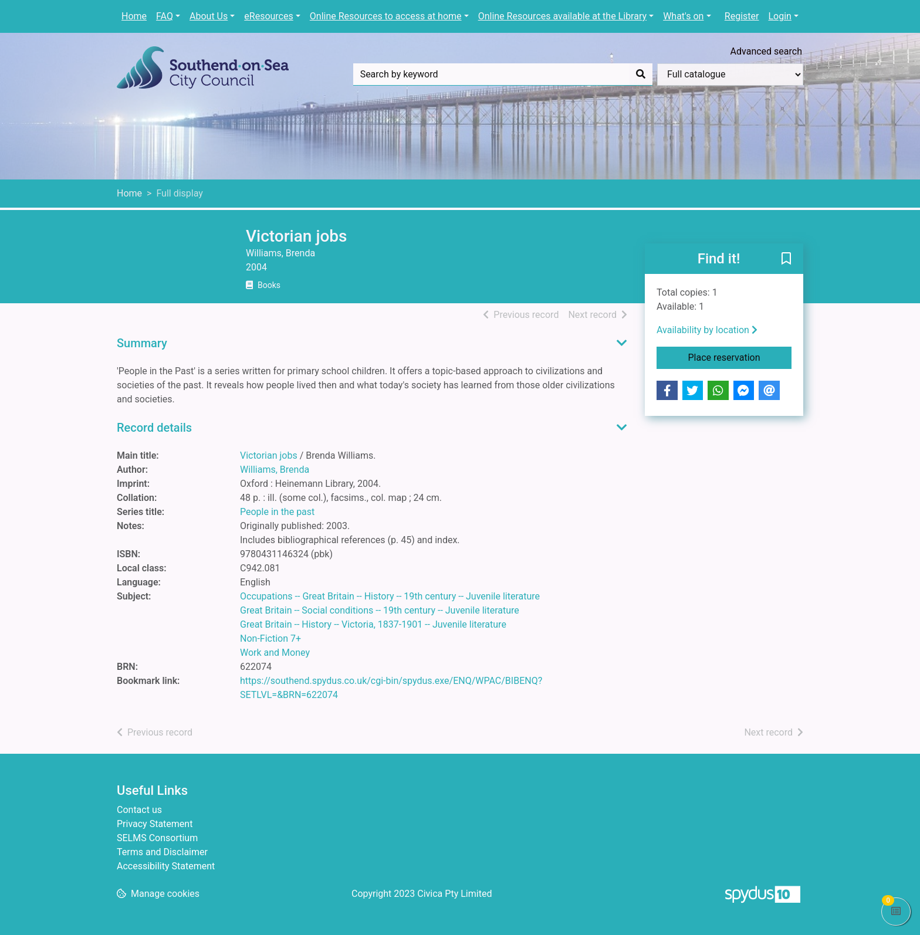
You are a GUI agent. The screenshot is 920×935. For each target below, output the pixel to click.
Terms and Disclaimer (162, 852)
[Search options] (730, 74)
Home (134, 16)
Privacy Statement (154, 823)
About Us (209, 16)
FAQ (164, 16)
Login (779, 16)
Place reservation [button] (740, 356)
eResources (268, 16)
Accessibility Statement (166, 866)
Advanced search (766, 51)
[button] (786, 259)
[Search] (640, 74)
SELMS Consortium (157, 837)
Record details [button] (154, 428)
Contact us (139, 809)
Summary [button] (142, 343)
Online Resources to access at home (386, 16)
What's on (683, 16)
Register (742, 16)
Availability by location (707, 330)
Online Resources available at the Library (562, 16)
